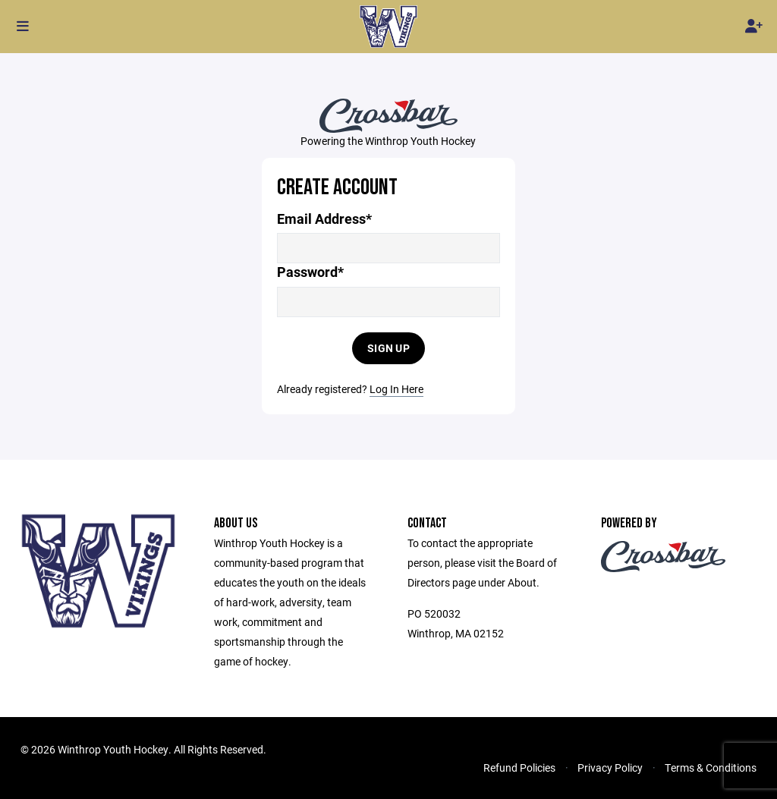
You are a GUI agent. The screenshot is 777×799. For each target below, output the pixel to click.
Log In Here (396, 389)
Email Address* (324, 219)
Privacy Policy (610, 767)
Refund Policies (519, 767)
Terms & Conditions (711, 767)
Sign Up (388, 348)
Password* (310, 272)
